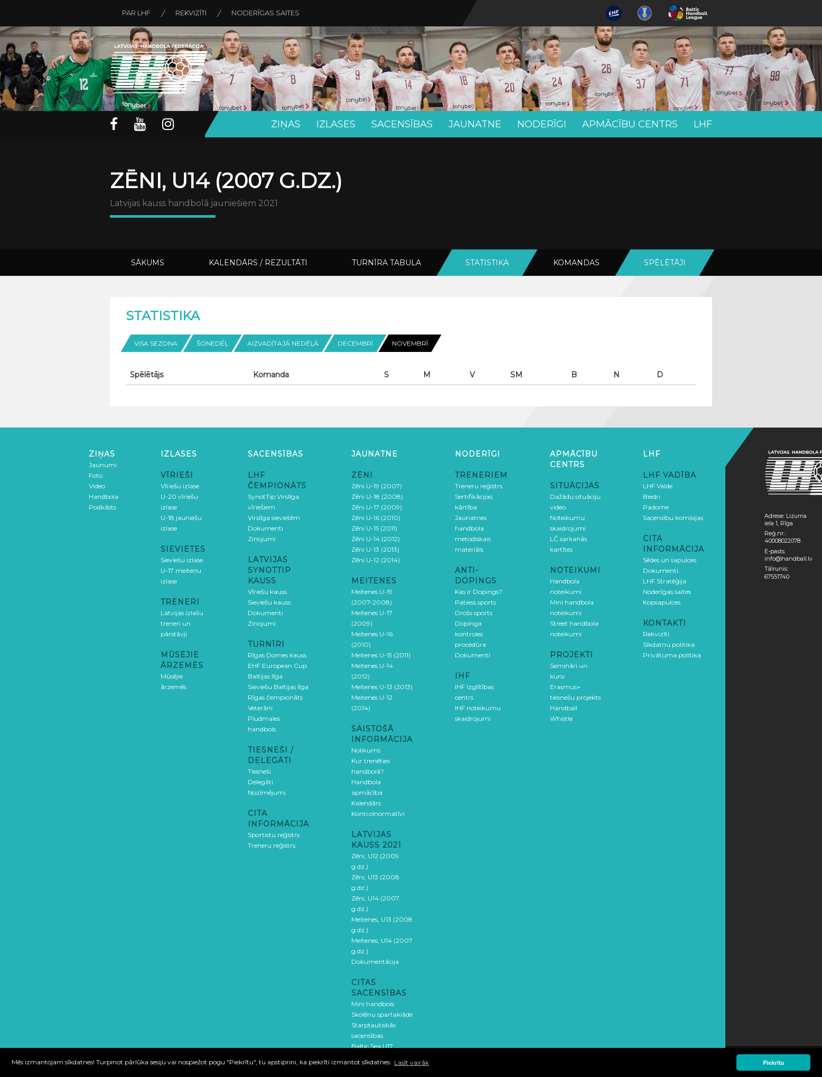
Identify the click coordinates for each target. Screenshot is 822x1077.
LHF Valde (657, 485)
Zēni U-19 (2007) (376, 485)
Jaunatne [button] (475, 124)
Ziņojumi (262, 538)
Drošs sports (473, 612)
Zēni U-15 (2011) (374, 528)
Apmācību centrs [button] (630, 124)
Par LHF (137, 13)
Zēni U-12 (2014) (375, 559)
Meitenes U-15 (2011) (380, 654)
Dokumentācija (375, 961)
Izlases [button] (336, 124)
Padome (656, 506)
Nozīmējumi (267, 792)
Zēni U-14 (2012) (375, 538)
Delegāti (260, 781)
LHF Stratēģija (664, 580)
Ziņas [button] (286, 124)
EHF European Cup (277, 665)
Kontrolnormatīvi (378, 813)
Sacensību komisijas (673, 517)
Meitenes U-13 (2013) (382, 686)
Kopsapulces (661, 602)
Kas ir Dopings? (478, 591)
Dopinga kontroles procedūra (470, 633)
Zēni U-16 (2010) (375, 517)
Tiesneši (259, 771)
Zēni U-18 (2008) (377, 496)
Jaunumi (103, 464)
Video (97, 485)
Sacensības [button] (402, 124)
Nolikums (365, 750)
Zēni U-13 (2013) (375, 549)
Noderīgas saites (270, 13)
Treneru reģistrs (271, 845)
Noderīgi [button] (541, 124)
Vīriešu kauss (267, 591)
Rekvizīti (193, 13)
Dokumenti (265, 528)
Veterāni (260, 707)
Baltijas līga (265, 676)
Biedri (651, 496)
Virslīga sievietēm (274, 517)
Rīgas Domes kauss (277, 654)
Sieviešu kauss (269, 602)
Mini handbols (372, 1003)
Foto (95, 475)
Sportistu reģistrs (274, 834)
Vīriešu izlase (180, 485)
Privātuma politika (672, 654)
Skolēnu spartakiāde (382, 1014)
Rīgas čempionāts (275, 697)
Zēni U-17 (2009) (376, 506)
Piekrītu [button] (773, 1063)
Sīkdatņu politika (669, 644)
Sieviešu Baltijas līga (278, 686)
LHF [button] (703, 124)
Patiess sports (475, 602)
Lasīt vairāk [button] (411, 1062)
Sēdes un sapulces (669, 559)
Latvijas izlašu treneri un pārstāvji (182, 622)
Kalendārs (366, 802)
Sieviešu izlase (182, 559)
